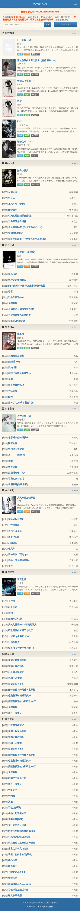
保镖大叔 (12, 192)
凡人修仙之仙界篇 (26, 497)
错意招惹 (12, 878)
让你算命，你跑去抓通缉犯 (21, 309)
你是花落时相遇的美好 (19, 695)
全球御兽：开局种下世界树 (21, 689)
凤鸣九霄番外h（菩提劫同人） (23, 624)
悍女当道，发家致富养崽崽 (21, 842)
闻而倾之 (12, 866)
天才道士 (12, 601)
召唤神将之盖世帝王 (18, 889)
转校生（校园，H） (27, 80)
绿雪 (10, 291)
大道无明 (12, 790)
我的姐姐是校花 (16, 355)
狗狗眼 (11, 795)
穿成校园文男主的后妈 (19, 883)
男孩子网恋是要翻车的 (19, 373)
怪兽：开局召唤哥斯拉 (19, 560)
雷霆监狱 (21, 579)
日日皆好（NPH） (26, 40)
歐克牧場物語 (15, 895)
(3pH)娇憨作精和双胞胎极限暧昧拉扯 (26, 285)
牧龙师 (11, 548)
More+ (75, 33)
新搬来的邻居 (15, 618)
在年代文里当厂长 (17, 778)
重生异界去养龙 (16, 519)
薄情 (10, 461)
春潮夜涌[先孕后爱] (18, 484)
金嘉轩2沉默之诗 (16, 321)
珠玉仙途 (12, 607)
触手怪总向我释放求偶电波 (21, 831)
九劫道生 (12, 542)
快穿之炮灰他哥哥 (17, 660)
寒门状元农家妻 (16, 449)
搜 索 (48, 24)
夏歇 (10, 801)
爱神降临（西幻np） (18, 554)
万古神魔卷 (13, 525)
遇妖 (10, 566)
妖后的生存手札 (16, 683)
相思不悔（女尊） (17, 204)
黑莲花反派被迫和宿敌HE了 (22, 701)
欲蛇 (19, 121)
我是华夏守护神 (16, 297)
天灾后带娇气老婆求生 (19, 315)
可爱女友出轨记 (16, 478)
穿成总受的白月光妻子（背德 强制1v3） (37, 60)
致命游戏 (12, 209)
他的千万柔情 (15, 678)
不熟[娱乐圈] (14, 807)
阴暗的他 (12, 443)
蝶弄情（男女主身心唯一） (21, 648)
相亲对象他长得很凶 (18, 437)
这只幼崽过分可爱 (17, 825)
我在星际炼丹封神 (17, 221)
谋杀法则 (12, 274)
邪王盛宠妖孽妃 (16, 672)
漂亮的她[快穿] (15, 819)
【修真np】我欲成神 (18, 636)
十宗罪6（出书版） (26, 252)
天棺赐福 (12, 303)
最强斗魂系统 (15, 531)
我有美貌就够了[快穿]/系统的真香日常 (27, 239)
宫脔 (19, 101)
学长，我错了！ (16, 713)
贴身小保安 (22, 170)
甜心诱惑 (12, 860)
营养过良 (12, 466)
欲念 (10, 612)
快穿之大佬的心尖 (17, 279)
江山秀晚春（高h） (18, 472)
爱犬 (10, 396)
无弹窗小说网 (40, 3)
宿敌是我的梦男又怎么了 (20, 630)
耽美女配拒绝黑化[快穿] (20, 215)
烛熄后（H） (14, 361)
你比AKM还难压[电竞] (19, 837)
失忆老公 (12, 391)
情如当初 (12, 367)
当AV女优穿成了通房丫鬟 (21, 402)
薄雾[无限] (13, 537)
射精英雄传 (13, 642)
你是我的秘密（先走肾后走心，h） (25, 227)
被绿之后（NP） (25, 141)
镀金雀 (11, 198)
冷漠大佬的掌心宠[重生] (20, 854)
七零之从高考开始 (17, 872)
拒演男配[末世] (15, 233)
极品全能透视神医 (17, 813)
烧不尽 (20, 334)
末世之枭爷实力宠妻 (18, 848)
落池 (10, 379)
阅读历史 (65, 24)
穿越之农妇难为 (16, 666)
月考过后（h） (24, 416)
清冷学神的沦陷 (16, 385)
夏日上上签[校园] (16, 455)
